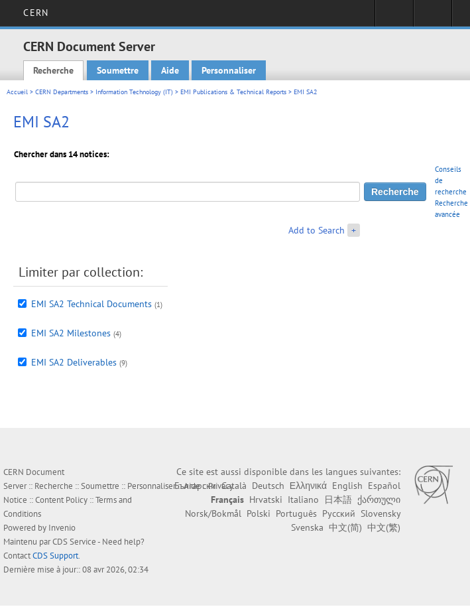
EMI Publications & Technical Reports (233, 92)
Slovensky (380, 513)
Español (384, 486)
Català (234, 486)
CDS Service (74, 541)
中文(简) (345, 527)
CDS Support (55, 555)
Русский (338, 513)
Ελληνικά (308, 486)
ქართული (378, 500)
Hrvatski (265, 500)
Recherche (53, 70)
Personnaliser (229, 70)
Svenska (307, 527)
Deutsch (268, 486)
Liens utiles (432, 17)
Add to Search (316, 230)
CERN (35, 13)
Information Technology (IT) (134, 92)
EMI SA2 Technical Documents (91, 304)
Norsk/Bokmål (213, 513)
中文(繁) (383, 527)
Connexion (394, 17)
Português (296, 513)
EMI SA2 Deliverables (74, 362)
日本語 (338, 500)
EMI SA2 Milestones (71, 333)
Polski (258, 513)
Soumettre (118, 70)
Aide (170, 70)
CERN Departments (61, 92)
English (347, 486)
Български (195, 486)
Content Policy (61, 500)
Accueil (17, 92)
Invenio (62, 527)
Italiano (303, 500)
